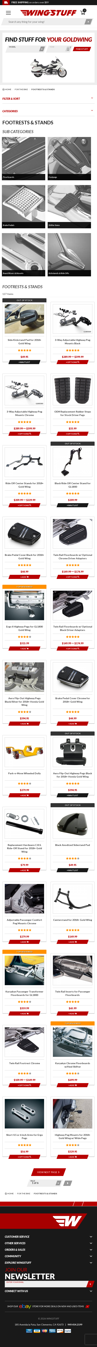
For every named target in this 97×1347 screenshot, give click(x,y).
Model (12, 47)
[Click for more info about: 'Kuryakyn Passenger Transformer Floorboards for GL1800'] (24, 983)
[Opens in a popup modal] (24, 362)
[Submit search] (88, 21)
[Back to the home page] (48, 12)
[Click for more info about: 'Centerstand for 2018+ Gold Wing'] (72, 911)
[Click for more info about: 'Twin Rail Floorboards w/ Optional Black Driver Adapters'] (72, 618)
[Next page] (67, 1183)
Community (13, 1256)
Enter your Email (15, 1282)
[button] (23, 158)
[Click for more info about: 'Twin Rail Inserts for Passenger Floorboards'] (72, 983)
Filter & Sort (11, 98)
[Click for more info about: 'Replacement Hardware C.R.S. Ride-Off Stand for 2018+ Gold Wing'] (24, 838)
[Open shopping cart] (87, 12)
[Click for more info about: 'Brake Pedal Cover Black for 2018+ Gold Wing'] (24, 546)
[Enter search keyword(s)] (44, 21)
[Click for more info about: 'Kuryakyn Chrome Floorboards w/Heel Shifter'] (72, 1055)
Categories (10, 111)
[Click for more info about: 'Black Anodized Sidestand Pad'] (72, 838)
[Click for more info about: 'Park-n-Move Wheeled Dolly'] (24, 765)
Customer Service (17, 1236)
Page (33, 1181)
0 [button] (84, 10)
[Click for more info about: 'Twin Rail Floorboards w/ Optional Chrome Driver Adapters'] (72, 546)
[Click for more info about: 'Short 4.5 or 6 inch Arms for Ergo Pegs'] (24, 1126)
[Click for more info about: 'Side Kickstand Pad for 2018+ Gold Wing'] (24, 332)
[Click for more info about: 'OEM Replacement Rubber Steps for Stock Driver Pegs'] (72, 403)
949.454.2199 (75, 1324)
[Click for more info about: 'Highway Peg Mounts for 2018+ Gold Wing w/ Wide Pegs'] (72, 1126)
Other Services (15, 1243)
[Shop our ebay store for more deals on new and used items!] (48, 1306)
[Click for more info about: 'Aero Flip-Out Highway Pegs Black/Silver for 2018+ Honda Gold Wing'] (24, 691)
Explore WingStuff (18, 1262)
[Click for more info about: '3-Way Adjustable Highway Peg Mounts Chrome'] (24, 403)
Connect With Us (16, 1291)
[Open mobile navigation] (8, 12)
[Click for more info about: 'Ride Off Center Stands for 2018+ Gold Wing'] (24, 475)
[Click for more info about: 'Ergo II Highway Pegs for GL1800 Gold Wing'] (24, 618)
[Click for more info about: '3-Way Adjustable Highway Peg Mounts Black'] (72, 332)
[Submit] (90, 1284)
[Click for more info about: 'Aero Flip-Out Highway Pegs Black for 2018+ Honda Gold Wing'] (72, 765)
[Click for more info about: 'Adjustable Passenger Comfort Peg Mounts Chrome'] (24, 911)
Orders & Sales (15, 1249)
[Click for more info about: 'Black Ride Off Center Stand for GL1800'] (72, 475)
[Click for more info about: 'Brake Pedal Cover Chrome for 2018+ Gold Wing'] (72, 691)
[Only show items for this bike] (82, 49)
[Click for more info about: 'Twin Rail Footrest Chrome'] (24, 1055)
